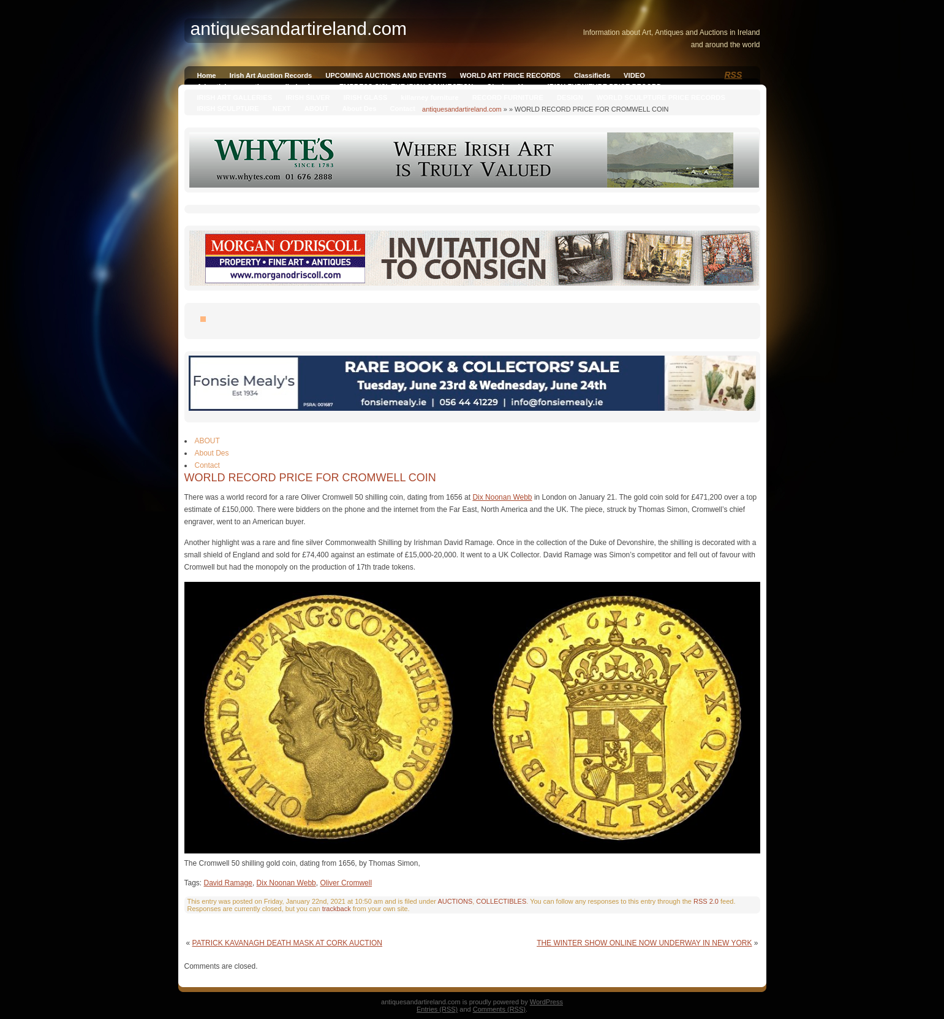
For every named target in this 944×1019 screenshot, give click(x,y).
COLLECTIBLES (501, 901)
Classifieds (592, 75)
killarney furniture (430, 97)
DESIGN (570, 97)
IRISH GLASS (365, 97)
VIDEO (634, 75)
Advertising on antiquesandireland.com (261, 86)
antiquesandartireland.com (462, 109)
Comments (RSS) (499, 1009)
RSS (733, 75)
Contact (402, 108)
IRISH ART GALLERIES (235, 97)
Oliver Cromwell (346, 883)
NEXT (282, 108)
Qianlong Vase (510, 86)
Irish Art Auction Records (271, 75)
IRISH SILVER (307, 97)
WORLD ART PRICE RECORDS (510, 75)
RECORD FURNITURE (507, 97)
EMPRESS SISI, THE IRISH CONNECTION (406, 86)
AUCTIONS (454, 901)
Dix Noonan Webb (502, 497)
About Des (359, 108)
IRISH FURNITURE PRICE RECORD (605, 86)
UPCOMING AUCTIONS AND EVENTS (385, 75)
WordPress (546, 1002)
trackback (336, 908)
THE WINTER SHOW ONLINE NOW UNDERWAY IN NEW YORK (644, 943)
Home (206, 75)
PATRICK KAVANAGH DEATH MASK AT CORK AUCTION (287, 943)
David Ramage (228, 883)
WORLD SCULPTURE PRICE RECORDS (661, 97)
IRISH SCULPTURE (228, 108)
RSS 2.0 (706, 901)
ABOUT (316, 108)
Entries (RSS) (437, 1009)
